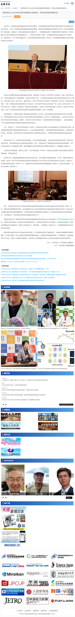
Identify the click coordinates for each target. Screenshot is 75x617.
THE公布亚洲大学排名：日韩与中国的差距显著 (14, 385)
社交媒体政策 (53, 610)
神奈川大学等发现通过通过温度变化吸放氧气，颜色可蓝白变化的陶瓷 (20, 390)
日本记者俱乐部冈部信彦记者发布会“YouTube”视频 (16, 255)
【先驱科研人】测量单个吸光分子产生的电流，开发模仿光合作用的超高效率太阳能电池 (25, 380)
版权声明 (36, 610)
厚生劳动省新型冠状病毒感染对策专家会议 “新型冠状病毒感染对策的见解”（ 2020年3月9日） (29, 258)
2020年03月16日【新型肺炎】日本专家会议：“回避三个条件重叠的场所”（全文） (25, 269)
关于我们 (67, 3)
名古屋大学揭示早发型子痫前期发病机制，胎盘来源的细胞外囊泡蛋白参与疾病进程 (23, 395)
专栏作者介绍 (8, 460)
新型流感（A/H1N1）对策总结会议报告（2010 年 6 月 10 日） (20, 261)
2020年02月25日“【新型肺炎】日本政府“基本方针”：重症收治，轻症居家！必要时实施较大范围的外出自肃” (33, 274)
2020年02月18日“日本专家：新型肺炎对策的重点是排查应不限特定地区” (23, 280)
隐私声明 (44, 610)
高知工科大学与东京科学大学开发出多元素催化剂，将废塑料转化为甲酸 (21, 399)
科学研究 (7, 8)
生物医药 (15, 8)
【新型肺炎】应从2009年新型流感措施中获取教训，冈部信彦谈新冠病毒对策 (43, 8)
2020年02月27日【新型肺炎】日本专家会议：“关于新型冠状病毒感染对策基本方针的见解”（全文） (31, 272)
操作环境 (28, 610)
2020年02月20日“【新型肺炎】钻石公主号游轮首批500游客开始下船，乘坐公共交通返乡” (28, 277)
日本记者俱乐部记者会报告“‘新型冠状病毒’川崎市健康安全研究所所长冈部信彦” (25, 253)
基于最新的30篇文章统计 (66, 404)
